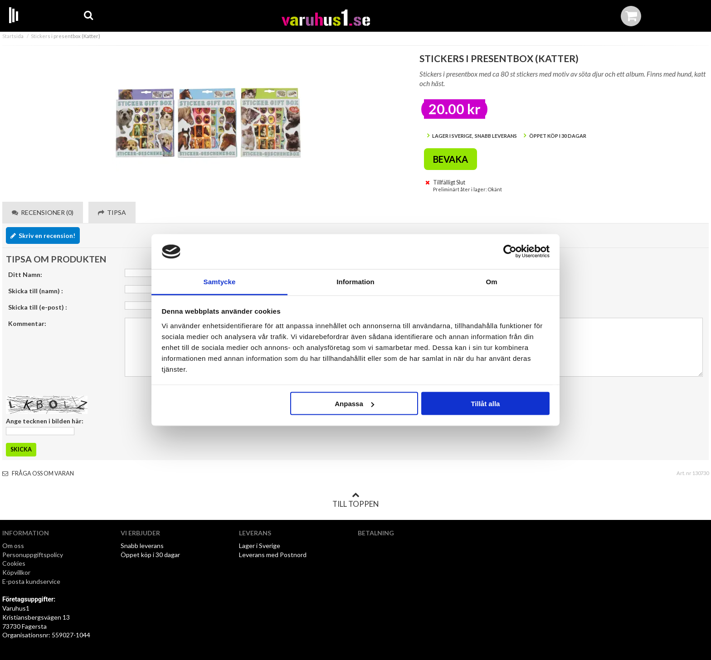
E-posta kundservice (32, 581)
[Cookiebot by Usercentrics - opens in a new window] (510, 251)
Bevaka (450, 159)
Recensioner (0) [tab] (42, 212)
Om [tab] (491, 281)
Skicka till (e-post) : (37, 307)
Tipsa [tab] (112, 212)
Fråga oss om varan (38, 473)
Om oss (13, 545)
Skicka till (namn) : (35, 291)
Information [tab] (355, 281)
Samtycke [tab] (220, 281)
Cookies (13, 563)
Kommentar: (27, 323)
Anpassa (354, 404)
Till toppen (355, 500)
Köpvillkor (16, 572)
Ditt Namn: (25, 274)
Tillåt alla (485, 404)
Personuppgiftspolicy (32, 554)
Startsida (13, 36)
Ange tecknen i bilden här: (44, 421)
